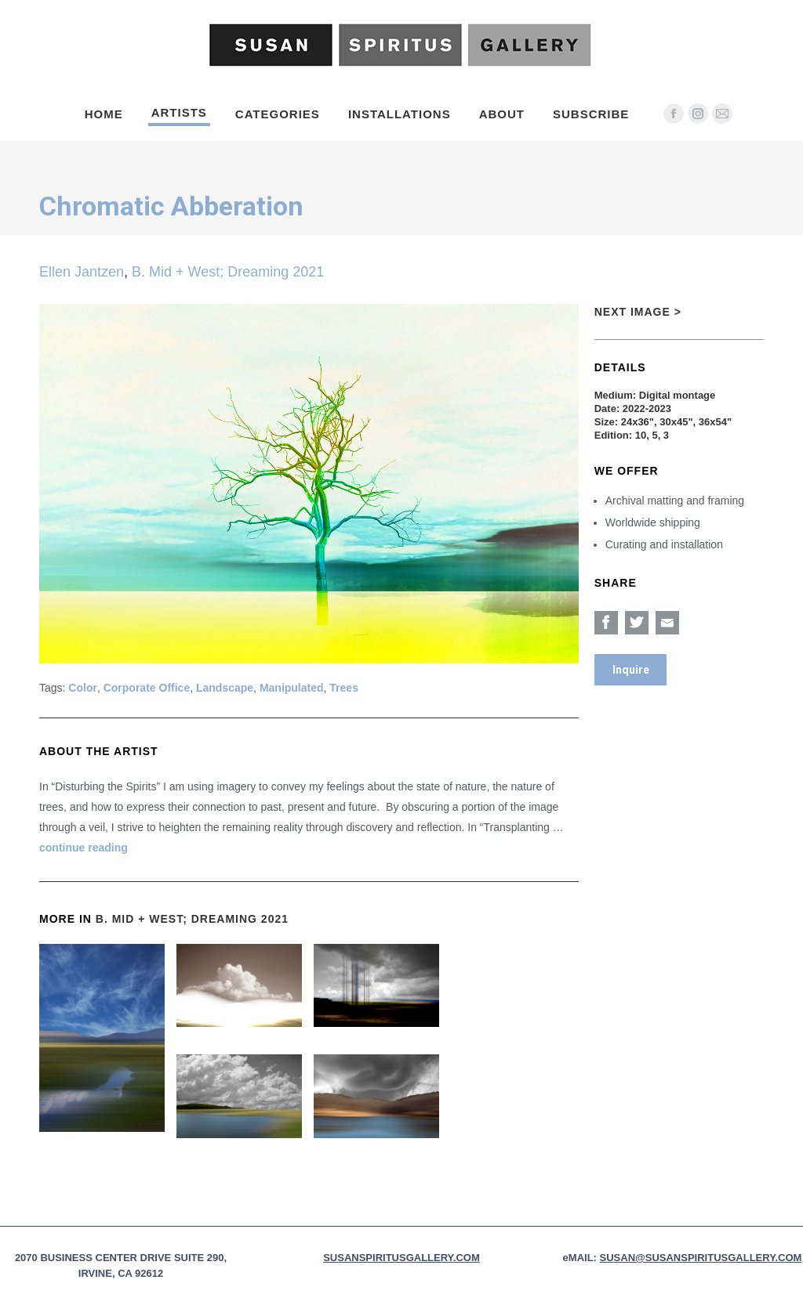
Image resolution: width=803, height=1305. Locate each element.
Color (82, 687)
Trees (343, 687)
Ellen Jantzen (81, 272)
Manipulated (292, 687)
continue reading (83, 847)
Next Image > (637, 311)
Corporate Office (147, 687)
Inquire (630, 669)
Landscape (224, 687)
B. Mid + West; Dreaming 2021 (228, 272)
